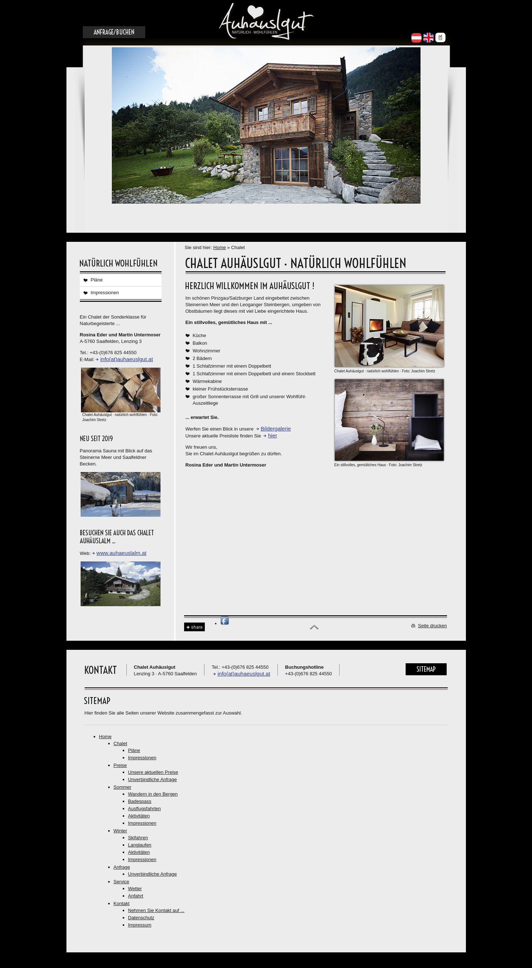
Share (194, 627)
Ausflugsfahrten (144, 808)
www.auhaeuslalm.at (122, 553)
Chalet (120, 743)
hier (272, 435)
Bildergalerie (276, 428)
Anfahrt (135, 896)
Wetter (135, 888)
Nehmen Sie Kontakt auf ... (156, 910)
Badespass (139, 801)
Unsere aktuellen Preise (153, 772)
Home (219, 247)
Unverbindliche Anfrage (152, 779)
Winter (120, 830)
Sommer (122, 787)
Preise (120, 765)
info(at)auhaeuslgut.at (126, 359)
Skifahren (138, 837)
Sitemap (426, 669)
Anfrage (122, 867)
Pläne (97, 280)
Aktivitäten (139, 816)
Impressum (139, 925)
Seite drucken (432, 625)
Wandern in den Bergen (153, 794)
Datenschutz (141, 917)
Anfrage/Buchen (114, 32)
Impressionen (105, 292)
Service (121, 881)
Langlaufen (139, 845)
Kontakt (122, 903)
